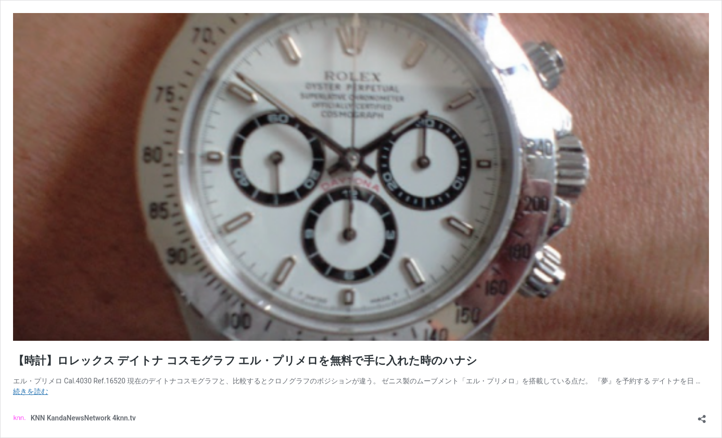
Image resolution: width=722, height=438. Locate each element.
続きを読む (30, 391)
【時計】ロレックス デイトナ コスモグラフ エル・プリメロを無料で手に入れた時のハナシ (245, 360)
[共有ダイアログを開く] (702, 415)
